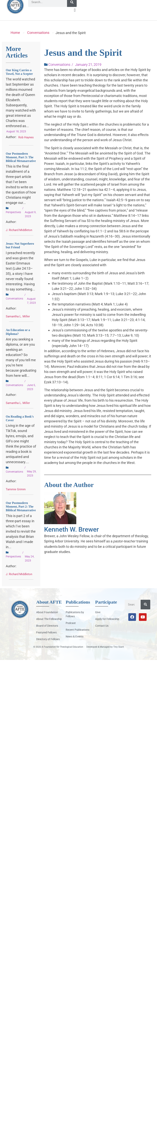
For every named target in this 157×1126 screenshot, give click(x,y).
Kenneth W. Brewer (71, 536)
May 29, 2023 (31, 480)
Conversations (38, 39)
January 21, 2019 (88, 71)
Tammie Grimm (16, 496)
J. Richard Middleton (19, 237)
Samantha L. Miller (18, 323)
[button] (74, 17)
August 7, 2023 (31, 307)
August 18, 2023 (16, 138)
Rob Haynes (26, 144)
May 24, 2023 (29, 565)
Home (15, 39)
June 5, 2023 (31, 393)
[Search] (72, 9)
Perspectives (13, 218)
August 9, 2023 (30, 220)
